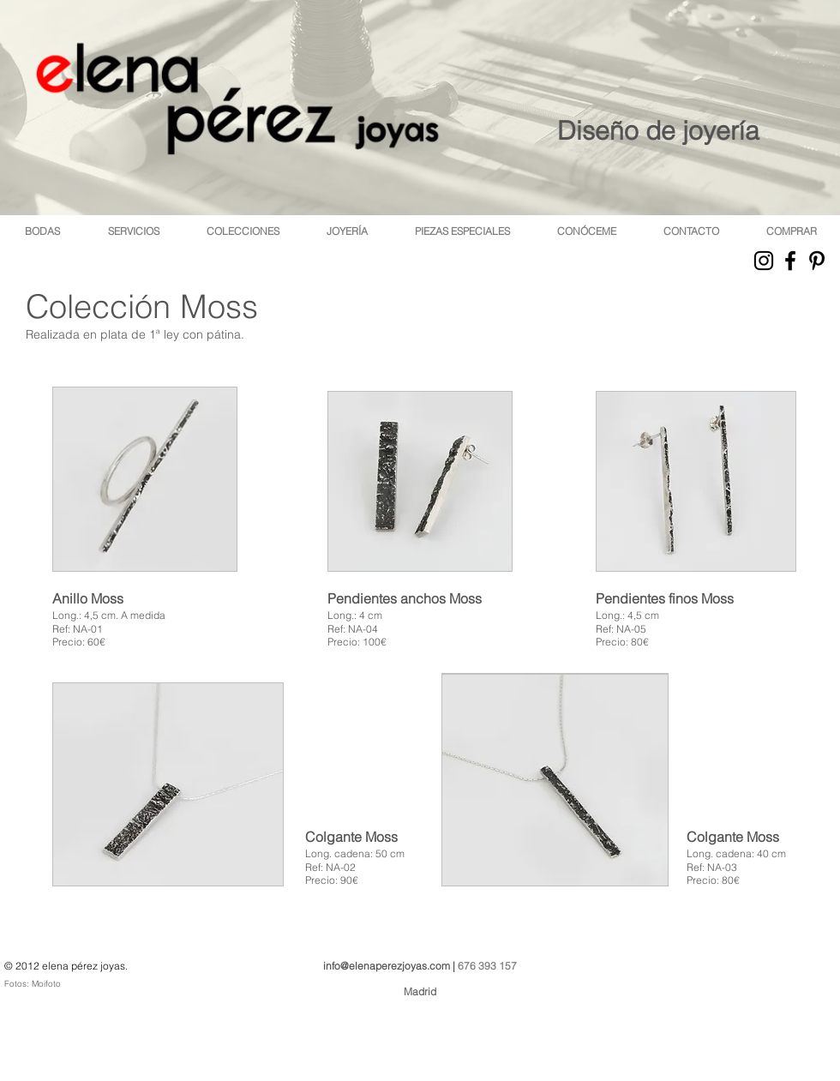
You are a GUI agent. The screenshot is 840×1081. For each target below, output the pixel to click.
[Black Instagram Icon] (764, 260)
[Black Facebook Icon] (790, 260)
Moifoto (46, 983)
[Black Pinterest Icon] (817, 260)
